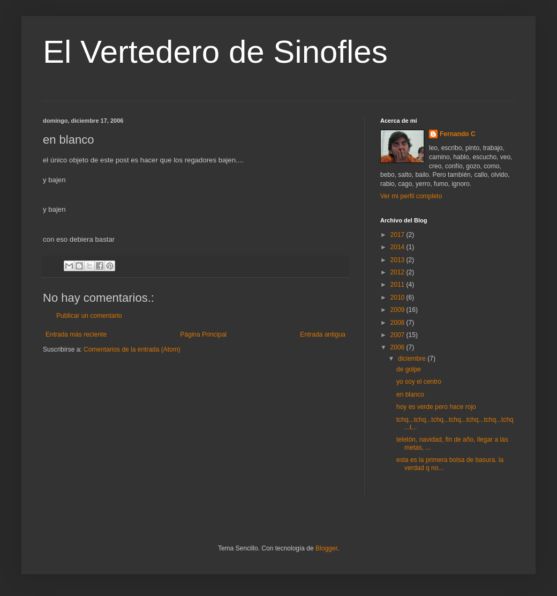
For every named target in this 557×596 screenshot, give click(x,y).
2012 (398, 272)
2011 (398, 284)
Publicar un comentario (89, 315)
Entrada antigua (322, 334)
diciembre (412, 358)
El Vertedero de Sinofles (215, 52)
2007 (398, 335)
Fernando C (458, 134)
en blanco (410, 394)
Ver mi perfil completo (411, 196)
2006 (398, 347)
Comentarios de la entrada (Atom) (132, 349)
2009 (398, 310)
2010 (398, 297)
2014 (398, 247)
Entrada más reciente (76, 334)
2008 (398, 322)
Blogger (326, 548)
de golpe (408, 369)
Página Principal (203, 334)
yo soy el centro (418, 381)
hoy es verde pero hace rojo (436, 407)
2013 (398, 260)
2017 (398, 235)
